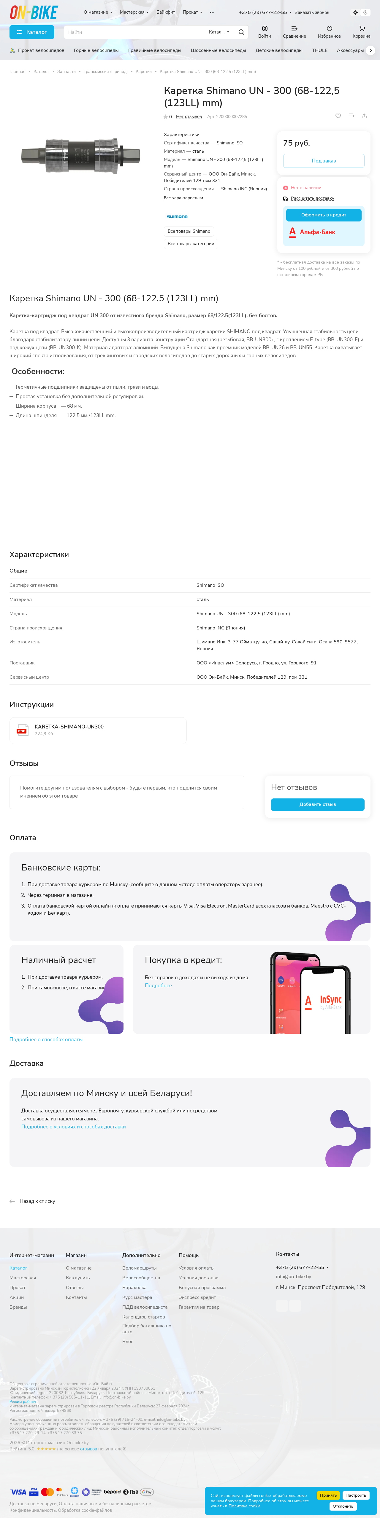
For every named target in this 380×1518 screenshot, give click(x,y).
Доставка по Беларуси (33, 1504)
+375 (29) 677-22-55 (263, 12)
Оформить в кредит (323, 215)
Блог (127, 1341)
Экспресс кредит (197, 1297)
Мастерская (23, 1278)
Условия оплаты (197, 1268)
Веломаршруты (139, 1268)
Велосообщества (141, 1278)
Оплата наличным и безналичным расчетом (105, 1504)
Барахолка (134, 1287)
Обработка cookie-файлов (85, 1510)
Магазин (76, 1255)
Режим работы (23, 1401)
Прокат (18, 1287)
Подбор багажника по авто (146, 1329)
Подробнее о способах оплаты (46, 1039)
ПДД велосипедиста (145, 1307)
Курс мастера (137, 1297)
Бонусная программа (202, 1287)
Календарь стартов (143, 1317)
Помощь (189, 1255)
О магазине (79, 1268)
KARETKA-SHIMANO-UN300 (69, 726)
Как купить (78, 1278)
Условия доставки (198, 1278)
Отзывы (75, 1287)
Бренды (18, 1307)
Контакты (76, 1297)
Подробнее (158, 985)
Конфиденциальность (33, 1510)
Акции (17, 1297)
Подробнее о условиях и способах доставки (73, 1126)
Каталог (18, 1268)
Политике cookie (244, 1506)
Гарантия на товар (199, 1307)
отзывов (88, 1449)
